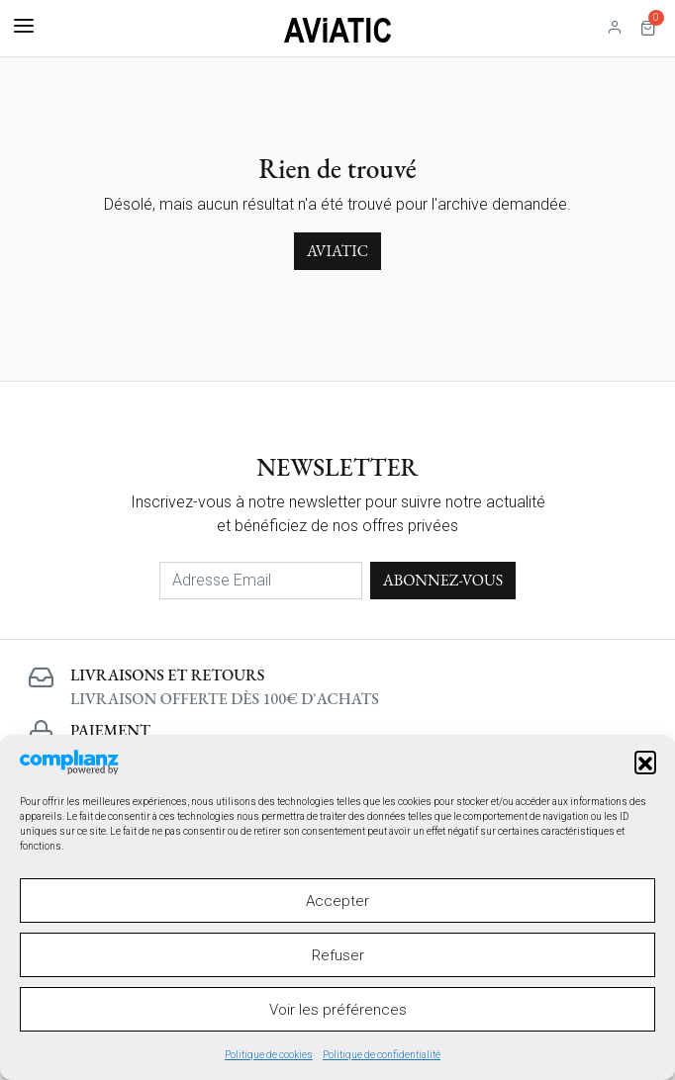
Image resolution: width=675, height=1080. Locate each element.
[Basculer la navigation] (24, 27)
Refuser (338, 955)
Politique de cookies (269, 1054)
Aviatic (337, 250)
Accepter (337, 901)
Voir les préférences (338, 1010)
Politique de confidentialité (381, 1054)
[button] (645, 761)
